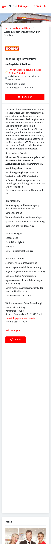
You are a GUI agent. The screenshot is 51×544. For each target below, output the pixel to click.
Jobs (7, 28)
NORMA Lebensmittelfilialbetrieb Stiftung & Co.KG (25, 71)
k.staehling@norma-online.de (20, 318)
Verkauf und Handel (23, 28)
